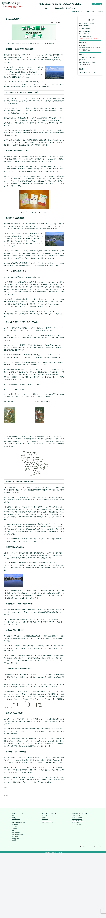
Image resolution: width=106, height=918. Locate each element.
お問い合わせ (83, 846)
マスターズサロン (46, 821)
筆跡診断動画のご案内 (77, 821)
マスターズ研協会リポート (48, 822)
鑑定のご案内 (15, 824)
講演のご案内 (75, 822)
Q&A (13, 830)
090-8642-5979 (87, 36)
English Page (100, 11)
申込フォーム (45, 819)
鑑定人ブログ (15, 836)
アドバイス (14, 826)
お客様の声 (14, 828)
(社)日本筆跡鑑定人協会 (17, 834)
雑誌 (93, 11)
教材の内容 (44, 817)
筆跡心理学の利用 (16, 832)
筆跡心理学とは (76, 815)
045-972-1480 (86, 32)
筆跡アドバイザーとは (47, 815)
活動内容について (16, 819)
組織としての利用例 (77, 819)
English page (92, 846)
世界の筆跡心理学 (76, 824)
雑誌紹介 (14, 817)
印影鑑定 (14, 840)
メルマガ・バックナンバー (78, 11)
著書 (87, 11)
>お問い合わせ (97, 4)
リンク (101, 846)
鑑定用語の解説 (15, 838)
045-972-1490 (86, 34)
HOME (74, 846)
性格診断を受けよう (77, 817)
